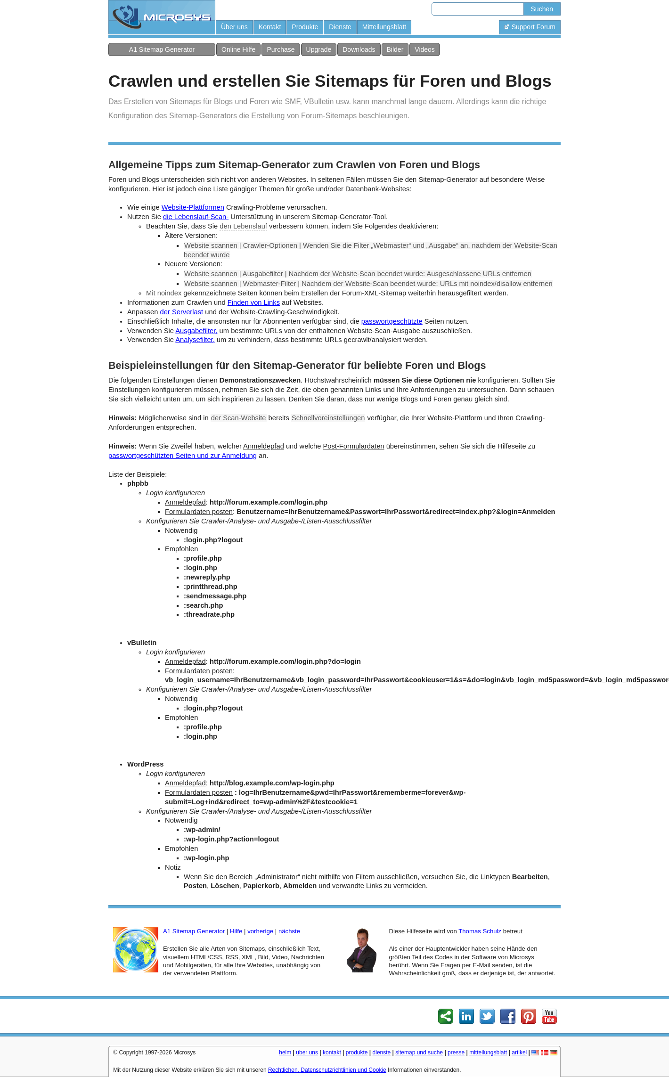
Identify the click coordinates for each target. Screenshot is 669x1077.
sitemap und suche (419, 1052)
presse (456, 1052)
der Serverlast (182, 312)
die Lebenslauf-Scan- (195, 216)
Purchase (280, 49)
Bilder (395, 49)
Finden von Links (254, 302)
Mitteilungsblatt (384, 27)
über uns (307, 1052)
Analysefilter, (194, 339)
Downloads (359, 49)
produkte (357, 1052)
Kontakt (270, 27)
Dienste (340, 27)
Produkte (305, 27)
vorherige (260, 931)
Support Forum (529, 27)
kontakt (332, 1052)
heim (285, 1052)
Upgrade (319, 49)
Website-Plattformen (193, 207)
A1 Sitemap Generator (162, 49)
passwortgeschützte (392, 321)
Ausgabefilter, (196, 331)
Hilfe (236, 931)
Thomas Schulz (479, 931)
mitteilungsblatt (488, 1052)
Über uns (234, 27)
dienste (382, 1052)
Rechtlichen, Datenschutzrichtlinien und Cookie (327, 1070)
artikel (519, 1052)
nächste (289, 931)
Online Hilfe (238, 49)
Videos (425, 49)
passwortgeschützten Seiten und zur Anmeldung (182, 455)
